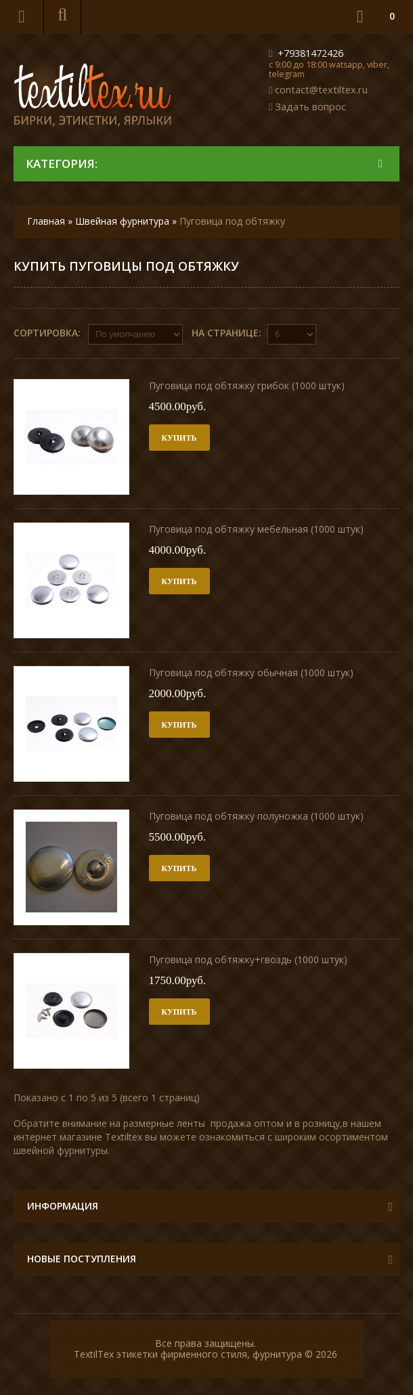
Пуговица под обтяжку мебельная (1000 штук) (256, 529)
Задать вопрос (310, 106)
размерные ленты (164, 1123)
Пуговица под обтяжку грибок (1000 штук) (247, 385)
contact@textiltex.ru (321, 89)
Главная (46, 221)
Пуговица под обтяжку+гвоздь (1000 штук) (248, 959)
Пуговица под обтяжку (232, 221)
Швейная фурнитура (122, 221)
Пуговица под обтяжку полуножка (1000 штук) (256, 816)
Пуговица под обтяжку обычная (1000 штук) (251, 672)
